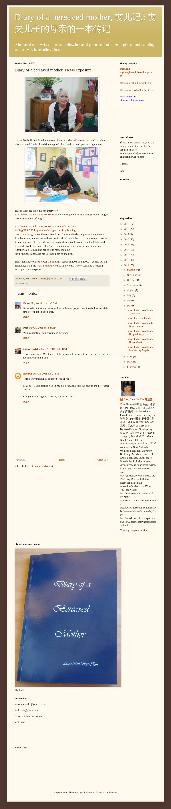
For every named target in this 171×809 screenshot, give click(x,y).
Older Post (103, 459)
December (132, 269)
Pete (25, 328)
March (130, 361)
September (132, 285)
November (132, 275)
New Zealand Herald (48, 265)
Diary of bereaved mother (139, 318)
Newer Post (21, 459)
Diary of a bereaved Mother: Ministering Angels (140, 349)
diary (25, 283)
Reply (26, 316)
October (131, 280)
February (132, 367)
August (131, 290)
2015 (127, 244)
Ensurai (27, 373)
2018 (127, 229)
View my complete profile (133, 530)
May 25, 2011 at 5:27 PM (46, 373)
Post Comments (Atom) (41, 466)
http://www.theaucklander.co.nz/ (33, 214)
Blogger (113, 792)
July (129, 295)
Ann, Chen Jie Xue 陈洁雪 (38, 278)
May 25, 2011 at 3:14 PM (54, 349)
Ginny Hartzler (31, 349)
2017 (127, 234)
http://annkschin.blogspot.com (135, 83)
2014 (127, 250)
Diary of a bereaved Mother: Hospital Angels (140, 333)
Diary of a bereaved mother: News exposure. (140, 325)
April (130, 356)
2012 (127, 260)
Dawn (26, 303)
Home (62, 459)
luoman (91, 792)
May (129, 305)
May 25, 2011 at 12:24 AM (42, 328)
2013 (127, 255)
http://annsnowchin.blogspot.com (137, 90)
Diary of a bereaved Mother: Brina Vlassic (140, 341)
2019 (127, 224)
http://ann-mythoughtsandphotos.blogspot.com (137, 72)
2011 (127, 265)
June (129, 300)
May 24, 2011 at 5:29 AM (44, 303)
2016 (127, 239)
